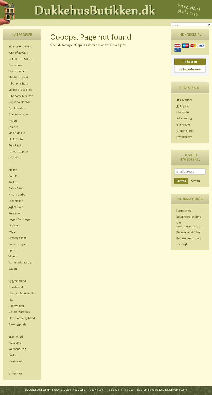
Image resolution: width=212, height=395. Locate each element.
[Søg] (209, 26)
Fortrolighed (184, 211)
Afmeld (195, 180)
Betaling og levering (188, 217)
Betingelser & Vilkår (188, 232)
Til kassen (190, 61)
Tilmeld (181, 180)
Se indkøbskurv (190, 69)
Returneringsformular (190, 238)
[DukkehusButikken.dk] (106, 12)
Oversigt (181, 244)
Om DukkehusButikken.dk (190, 224)
